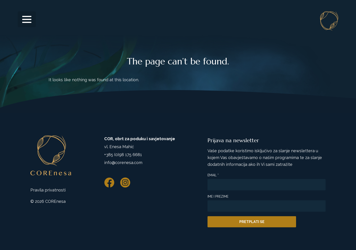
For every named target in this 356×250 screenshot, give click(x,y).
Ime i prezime (218, 196)
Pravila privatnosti (48, 190)
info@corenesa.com (123, 162)
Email (213, 175)
